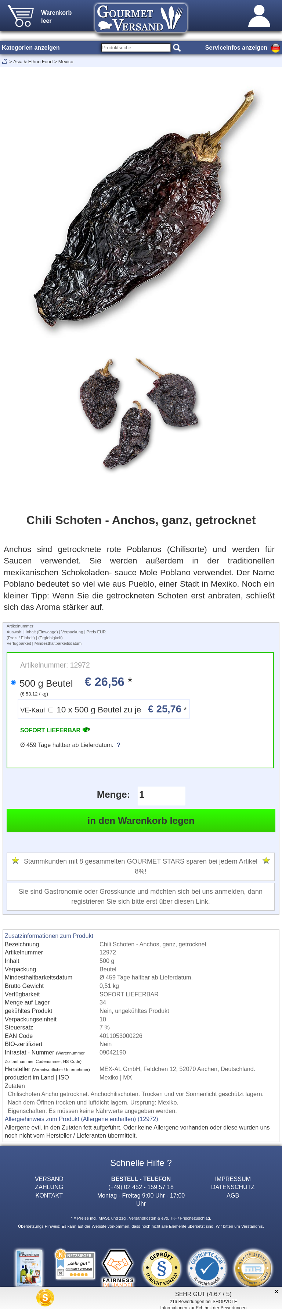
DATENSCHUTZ (233, 1187)
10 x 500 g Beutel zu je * (103, 709)
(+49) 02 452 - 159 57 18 (141, 1187)
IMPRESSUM (233, 1178)
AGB (233, 1195)
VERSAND (49, 1178)
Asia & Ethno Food (33, 61)
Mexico (65, 61)
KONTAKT (49, 1195)
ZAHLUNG (49, 1187)
